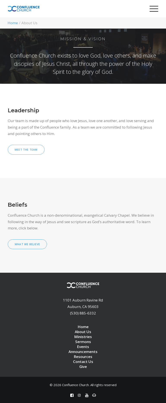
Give (83, 366)
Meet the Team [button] (26, 150)
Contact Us (83, 361)
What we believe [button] (27, 244)
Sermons (83, 341)
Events (83, 346)
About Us (83, 331)
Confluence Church (75, 385)
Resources (83, 356)
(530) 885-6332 (83, 313)
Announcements (83, 351)
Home (13, 22)
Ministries (83, 336)
